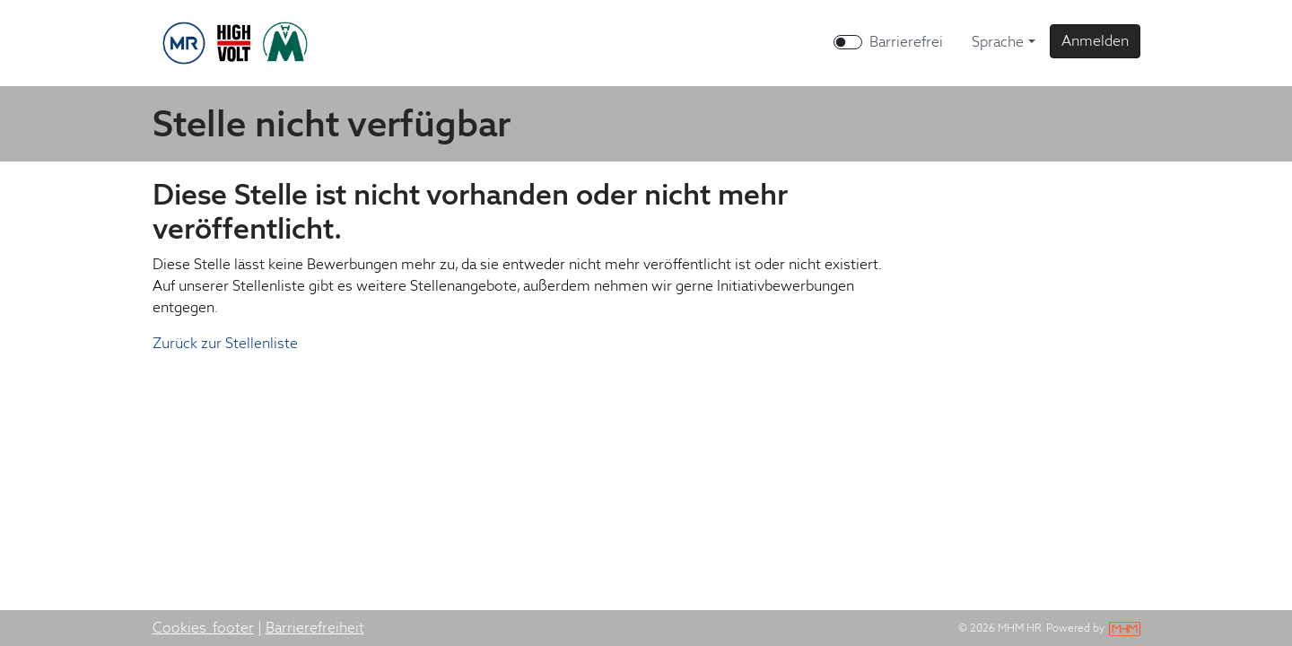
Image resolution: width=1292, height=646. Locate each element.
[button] (1095, 41)
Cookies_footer (203, 627)
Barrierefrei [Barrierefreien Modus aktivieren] (906, 41)
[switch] (848, 42)
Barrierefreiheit (315, 627)
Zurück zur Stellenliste (225, 343)
